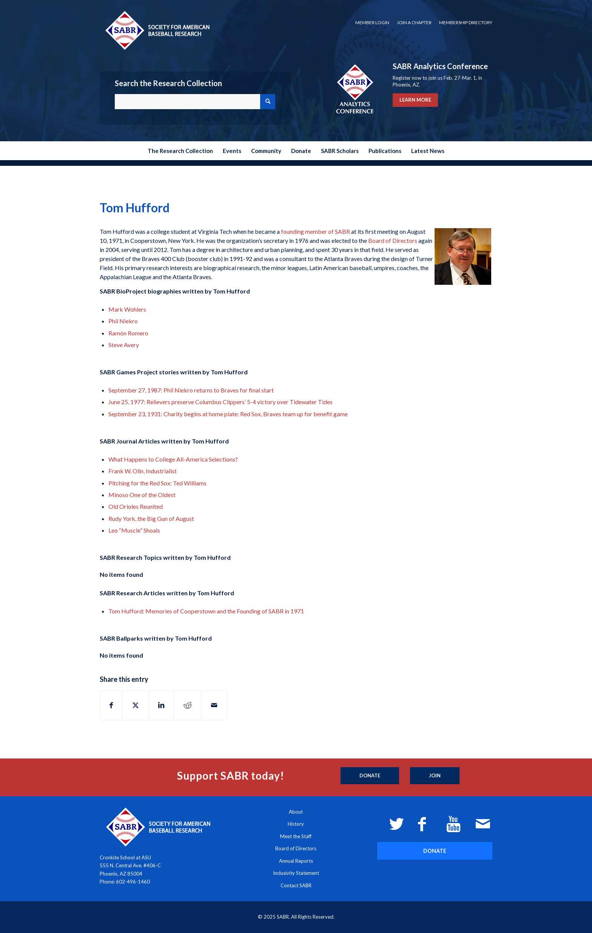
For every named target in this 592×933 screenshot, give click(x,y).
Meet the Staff (295, 836)
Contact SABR (296, 885)
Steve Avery (123, 344)
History (296, 824)
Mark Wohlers (127, 309)
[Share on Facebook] (111, 705)
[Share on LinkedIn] (161, 705)
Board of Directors (392, 240)
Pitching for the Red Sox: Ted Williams (157, 483)
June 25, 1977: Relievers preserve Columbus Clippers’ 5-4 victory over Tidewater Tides (220, 401)
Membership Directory (465, 22)
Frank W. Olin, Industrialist (142, 470)
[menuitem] (372, 23)
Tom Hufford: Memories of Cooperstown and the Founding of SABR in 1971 (206, 611)
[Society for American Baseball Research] (157, 30)
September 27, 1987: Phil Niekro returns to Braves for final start (191, 390)
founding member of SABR (315, 231)
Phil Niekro (123, 320)
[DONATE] (434, 851)
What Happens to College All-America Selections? (173, 459)
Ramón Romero (128, 333)
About (296, 812)
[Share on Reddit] (187, 705)
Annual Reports (296, 861)
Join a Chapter (414, 22)
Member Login (372, 22)
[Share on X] (135, 705)
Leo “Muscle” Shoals (134, 530)
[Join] (434, 776)
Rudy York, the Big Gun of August (151, 518)
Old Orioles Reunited (135, 506)
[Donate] (370, 776)
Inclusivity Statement (296, 873)
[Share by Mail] (214, 705)
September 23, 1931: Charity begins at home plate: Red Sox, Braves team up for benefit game (228, 413)
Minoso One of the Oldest (142, 494)
